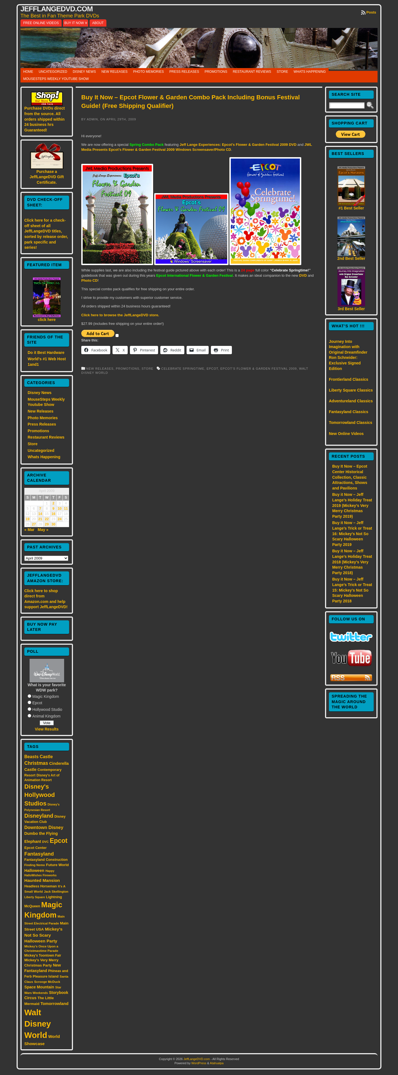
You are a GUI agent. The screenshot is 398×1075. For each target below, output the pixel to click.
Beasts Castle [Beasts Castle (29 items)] (38, 756)
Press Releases (184, 72)
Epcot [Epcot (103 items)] (58, 840)
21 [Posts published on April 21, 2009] (40, 519)
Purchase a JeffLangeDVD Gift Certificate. (47, 177)
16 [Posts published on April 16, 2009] (53, 514)
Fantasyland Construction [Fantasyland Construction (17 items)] (46, 860)
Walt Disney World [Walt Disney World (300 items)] (37, 1024)
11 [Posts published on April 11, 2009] (66, 509)
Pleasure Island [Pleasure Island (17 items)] (46, 976)
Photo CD (89, 280)
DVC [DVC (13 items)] (45, 841)
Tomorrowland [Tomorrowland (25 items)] (54, 1003)
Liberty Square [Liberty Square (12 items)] (34, 897)
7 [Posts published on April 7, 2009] (40, 509)
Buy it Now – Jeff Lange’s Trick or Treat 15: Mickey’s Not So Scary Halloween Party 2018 (352, 590)
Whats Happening (310, 72)
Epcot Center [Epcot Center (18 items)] (35, 848)
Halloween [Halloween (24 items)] (34, 870)
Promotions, (129, 368)
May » (43, 529)
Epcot (37, 703)
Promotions (216, 72)
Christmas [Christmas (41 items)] (36, 763)
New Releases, (101, 368)
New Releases (114, 72)
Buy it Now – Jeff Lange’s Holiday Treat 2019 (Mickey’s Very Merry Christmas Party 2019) (352, 505)
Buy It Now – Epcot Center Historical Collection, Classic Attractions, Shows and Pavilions (349, 477)
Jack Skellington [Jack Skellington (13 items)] (56, 891)
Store (282, 72)
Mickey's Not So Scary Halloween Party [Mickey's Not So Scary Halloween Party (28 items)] (43, 935)
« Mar (29, 529)
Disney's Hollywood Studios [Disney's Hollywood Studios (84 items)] (39, 795)
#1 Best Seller (351, 208)
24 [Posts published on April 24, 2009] (60, 519)
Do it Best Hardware (46, 352)
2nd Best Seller (351, 258)
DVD (303, 275)
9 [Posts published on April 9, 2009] (53, 509)
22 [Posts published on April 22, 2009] (47, 519)
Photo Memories (148, 72)
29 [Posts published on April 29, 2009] (47, 524)
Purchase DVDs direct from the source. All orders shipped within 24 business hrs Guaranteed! (44, 119)
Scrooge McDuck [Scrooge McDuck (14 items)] (47, 981)
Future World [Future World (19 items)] (57, 865)
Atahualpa (217, 1063)
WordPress (198, 1063)
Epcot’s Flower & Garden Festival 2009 (258, 368)
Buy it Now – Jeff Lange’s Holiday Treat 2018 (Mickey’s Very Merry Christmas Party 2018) (352, 562)
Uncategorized (53, 72)
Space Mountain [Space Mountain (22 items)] (39, 987)
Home (28, 72)
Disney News (84, 72)
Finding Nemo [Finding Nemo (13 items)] (34, 865)
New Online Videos (346, 433)
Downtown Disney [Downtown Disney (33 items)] (43, 827)
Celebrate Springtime (182, 368)
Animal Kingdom (46, 716)
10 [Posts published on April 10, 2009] (60, 509)
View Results (47, 729)
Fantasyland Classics (348, 412)
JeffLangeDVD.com (56, 9)
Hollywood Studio (47, 709)
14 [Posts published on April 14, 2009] (40, 514)
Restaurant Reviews (252, 72)
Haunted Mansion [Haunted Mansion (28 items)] (42, 880)
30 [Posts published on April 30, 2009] (53, 524)
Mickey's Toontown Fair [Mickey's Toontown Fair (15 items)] (42, 955)
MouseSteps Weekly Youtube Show (56, 79)
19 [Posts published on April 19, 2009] (28, 519)
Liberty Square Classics (351, 390)
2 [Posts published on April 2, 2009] (53, 503)
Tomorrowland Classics (350, 422)
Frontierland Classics (348, 379)
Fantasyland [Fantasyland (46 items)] (39, 854)
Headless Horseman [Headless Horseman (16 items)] (40, 886)
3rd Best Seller (351, 309)
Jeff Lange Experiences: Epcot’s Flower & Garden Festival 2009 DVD (238, 145)
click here (47, 319)
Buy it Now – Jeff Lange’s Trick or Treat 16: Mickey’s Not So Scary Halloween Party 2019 (352, 533)
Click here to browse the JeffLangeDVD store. (120, 315)
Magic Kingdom (45, 696)
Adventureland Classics (351, 401)
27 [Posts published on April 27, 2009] (34, 524)
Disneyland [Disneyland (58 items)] (38, 816)
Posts (371, 12)
